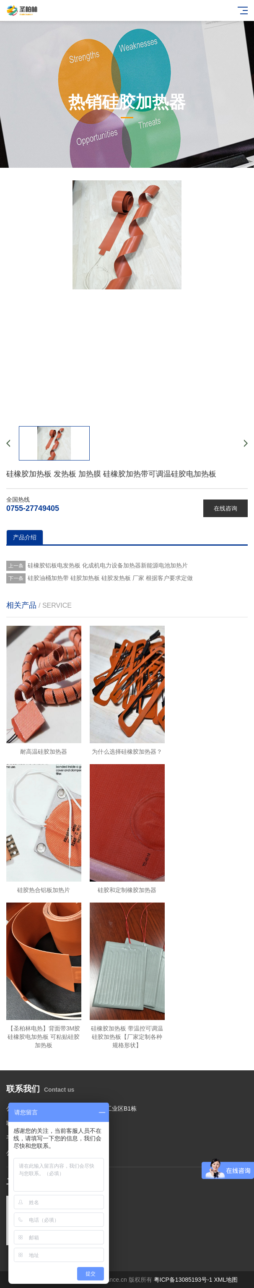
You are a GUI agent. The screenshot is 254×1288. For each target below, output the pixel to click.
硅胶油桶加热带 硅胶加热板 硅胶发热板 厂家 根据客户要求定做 (110, 578)
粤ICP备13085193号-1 (183, 1279)
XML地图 (226, 1279)
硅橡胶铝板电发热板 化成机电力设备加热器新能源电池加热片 (108, 565)
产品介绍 (24, 537)
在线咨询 (225, 508)
